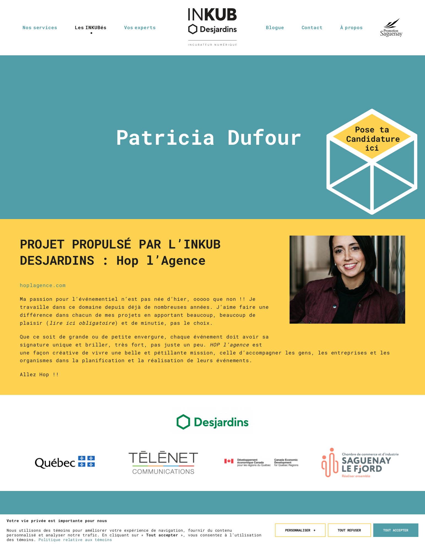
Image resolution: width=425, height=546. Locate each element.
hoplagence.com (43, 285)
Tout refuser (349, 528)
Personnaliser (300, 528)
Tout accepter (395, 528)
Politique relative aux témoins (75, 538)
